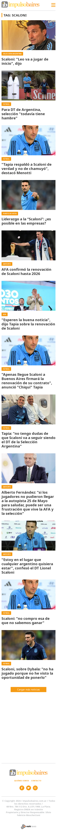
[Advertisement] (28, 726)
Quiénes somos (21, 780)
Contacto (36, 780)
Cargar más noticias (28, 689)
